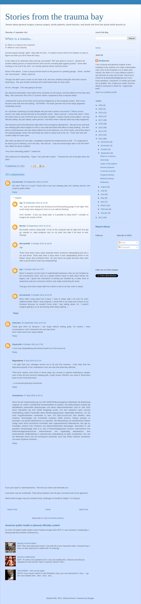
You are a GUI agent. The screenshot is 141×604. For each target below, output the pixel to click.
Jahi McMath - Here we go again (31, 571)
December (105, 142)
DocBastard (103, 61)
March (104, 205)
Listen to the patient (108, 164)
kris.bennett (17, 182)
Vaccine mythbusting (26, 557)
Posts (122, 243)
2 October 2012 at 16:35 (41, 243)
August (104, 187)
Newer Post (12, 509)
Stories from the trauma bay (54, 16)
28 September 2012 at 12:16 (38, 226)
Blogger (91, 598)
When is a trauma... (108, 156)
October (104, 149)
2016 (100, 124)
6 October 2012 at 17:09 (32, 344)
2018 (100, 116)
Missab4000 (24, 243)
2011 (100, 217)
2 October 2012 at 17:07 (33, 269)
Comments (124, 247)
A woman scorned (107, 171)
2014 (100, 131)
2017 (100, 120)
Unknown (16, 323)
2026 (100, 105)
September (106, 153)
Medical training (107, 178)
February (105, 209)
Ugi (20, 203)
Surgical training (107, 175)
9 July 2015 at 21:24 (32, 360)
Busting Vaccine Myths (26, 543)
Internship (104, 160)
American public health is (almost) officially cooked (32, 525)
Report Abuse (102, 226)
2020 (100, 109)
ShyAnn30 (17, 344)
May (103, 198)
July (103, 191)
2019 (100, 112)
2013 (100, 135)
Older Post (83, 509)
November (105, 145)
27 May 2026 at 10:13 (33, 395)
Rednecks (104, 182)
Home (48, 509)
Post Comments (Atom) (53, 518)
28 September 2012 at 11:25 (35, 203)
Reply (14, 192)
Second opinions (107, 167)
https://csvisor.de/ (64, 415)
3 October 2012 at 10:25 (41, 295)
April (103, 202)
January (104, 213)
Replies (18, 198)
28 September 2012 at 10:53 (36, 182)
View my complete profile (106, 92)
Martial (22, 226)
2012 (100, 139)
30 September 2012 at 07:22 (34, 323)
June (103, 194)
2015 (100, 127)
